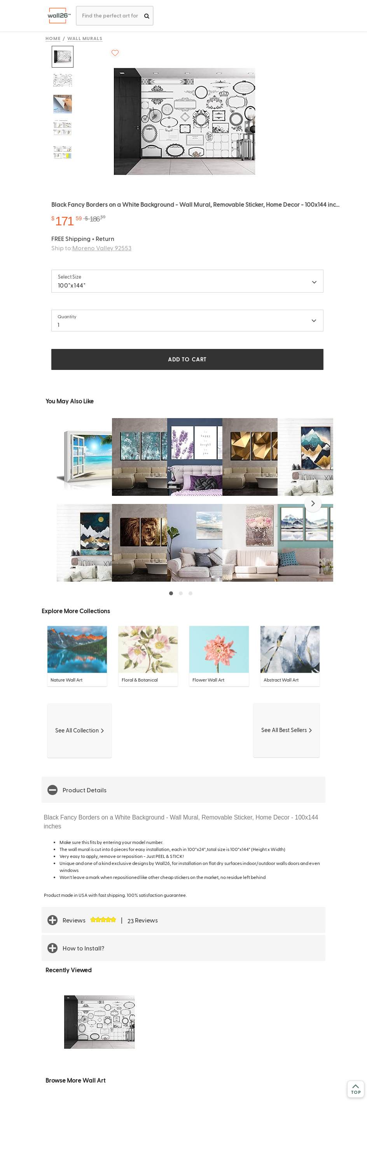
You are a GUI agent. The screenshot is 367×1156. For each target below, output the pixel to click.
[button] (313, 503)
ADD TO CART (187, 359)
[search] (147, 16)
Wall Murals (85, 38)
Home (53, 38)
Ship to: (91, 247)
